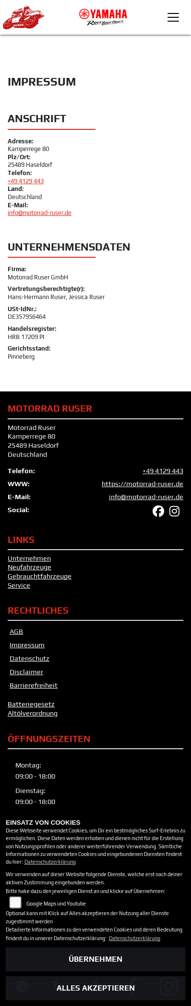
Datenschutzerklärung (50, 862)
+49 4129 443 (26, 181)
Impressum (27, 645)
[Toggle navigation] (173, 17)
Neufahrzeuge (29, 567)
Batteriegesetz (31, 704)
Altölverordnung (33, 713)
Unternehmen (29, 558)
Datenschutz (29, 658)
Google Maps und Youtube (56, 903)
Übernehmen (95, 959)
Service (19, 585)
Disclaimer (26, 672)
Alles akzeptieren (96, 988)
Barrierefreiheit (34, 685)
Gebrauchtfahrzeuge (40, 576)
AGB (16, 631)
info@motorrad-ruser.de (40, 212)
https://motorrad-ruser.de (142, 484)
